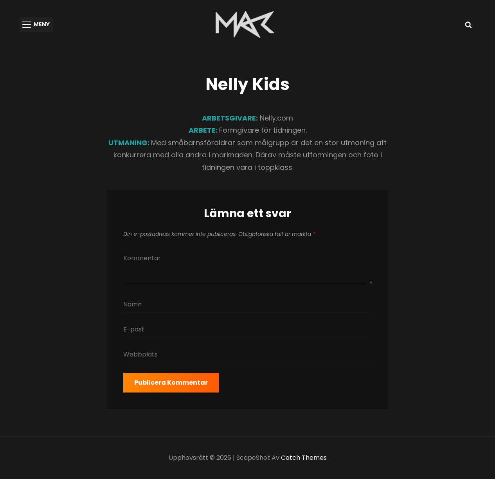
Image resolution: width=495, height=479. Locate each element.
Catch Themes (304, 457)
